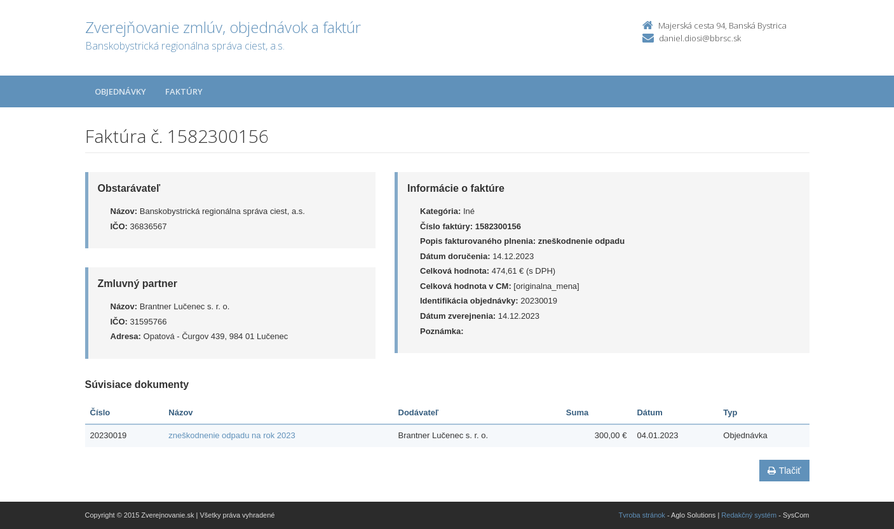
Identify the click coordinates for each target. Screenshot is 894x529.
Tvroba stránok (642, 515)
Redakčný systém (748, 515)
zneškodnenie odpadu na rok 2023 (231, 435)
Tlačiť (784, 470)
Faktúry (184, 91)
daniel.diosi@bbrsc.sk (700, 38)
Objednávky (120, 91)
